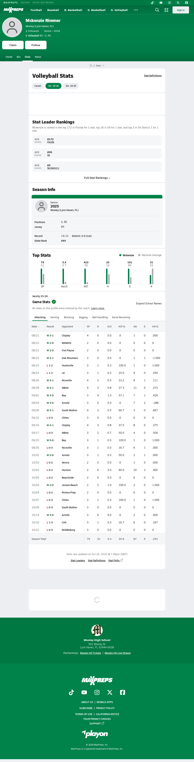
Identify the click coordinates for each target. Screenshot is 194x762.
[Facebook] (186, 3)
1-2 (51, 365)
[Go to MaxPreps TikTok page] (71, 693)
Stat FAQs (115, 560)
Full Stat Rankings (97, 178)
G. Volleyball (119, 10)
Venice (65, 462)
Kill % (122, 326)
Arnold (65, 402)
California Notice (107, 714)
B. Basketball (73, 10)
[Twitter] (178, 3)
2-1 (52, 358)
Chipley (66, 335)
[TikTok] (152, 3)
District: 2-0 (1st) (82, 236)
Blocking (69, 317)
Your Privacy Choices (97, 718)
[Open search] (157, 10)
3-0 (52, 395)
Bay (64, 395)
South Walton (69, 410)
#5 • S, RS (38, 35)
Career (37, 85)
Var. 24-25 (71, 85)
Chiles (65, 417)
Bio (18, 56)
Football (36, 10)
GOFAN (25, 2)
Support (97, 723)
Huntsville (67, 365)
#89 (63, 240)
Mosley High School (97, 633)
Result (50, 326)
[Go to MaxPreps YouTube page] (84, 693)
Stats (28, 56)
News (38, 56)
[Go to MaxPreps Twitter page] (110, 693)
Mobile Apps (105, 702)
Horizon (66, 470)
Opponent (67, 326)
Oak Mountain (70, 358)
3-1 (52, 335)
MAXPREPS (11, 2)
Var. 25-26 (53, 85)
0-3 (51, 417)
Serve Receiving (121, 317)
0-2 (51, 462)
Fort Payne (68, 350)
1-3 (51, 522)
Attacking (39, 317)
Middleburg (68, 530)
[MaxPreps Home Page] (91, 65)
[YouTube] (161, 3)
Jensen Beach (70, 485)
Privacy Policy (105, 708)
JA (63, 373)
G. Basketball (97, 10)
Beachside (68, 477)
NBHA (65, 387)
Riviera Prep (69, 492)
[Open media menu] (166, 10)
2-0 (52, 343)
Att (135, 326)
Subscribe (86, 708)
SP (88, 326)
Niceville (67, 380)
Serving (54, 317)
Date (35, 326)
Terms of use (83, 714)
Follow (35, 45)
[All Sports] (136, 10)
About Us (87, 702)
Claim (13, 45)
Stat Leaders (78, 560)
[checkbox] (138, 300)
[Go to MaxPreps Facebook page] (122, 693)
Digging (83, 317)
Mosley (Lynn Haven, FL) (40, 26)
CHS (64, 522)
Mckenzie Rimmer (43, 20)
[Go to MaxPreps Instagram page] (97, 693)
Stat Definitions (153, 75)
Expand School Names (149, 301)
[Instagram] (169, 3)
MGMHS (66, 343)
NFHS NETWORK (43, 2)
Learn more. (98, 308)
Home (9, 56)
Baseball (53, 10)
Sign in (181, 10)
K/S (109, 326)
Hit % (155, 326)
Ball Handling (100, 317)
